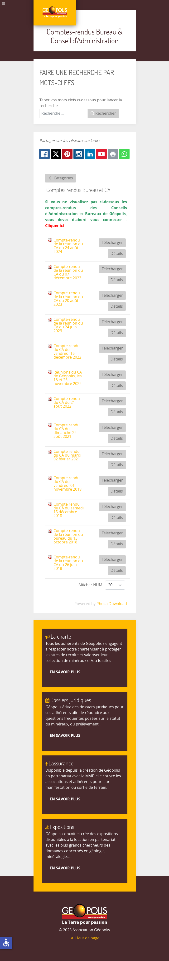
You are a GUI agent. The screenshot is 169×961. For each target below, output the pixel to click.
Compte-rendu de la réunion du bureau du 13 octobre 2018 (68, 536)
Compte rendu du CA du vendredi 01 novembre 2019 (67, 484)
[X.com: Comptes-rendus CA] (56, 154)
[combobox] (63, 113)
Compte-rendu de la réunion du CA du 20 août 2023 (68, 299)
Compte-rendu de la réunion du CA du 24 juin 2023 (68, 325)
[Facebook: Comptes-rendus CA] (44, 154)
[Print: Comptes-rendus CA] (113, 154)
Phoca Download (112, 603)
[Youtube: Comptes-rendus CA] (101, 154)
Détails (117, 253)
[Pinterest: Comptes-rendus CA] (67, 154)
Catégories (60, 178)
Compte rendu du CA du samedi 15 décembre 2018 (68, 510)
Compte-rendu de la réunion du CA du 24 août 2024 (68, 246)
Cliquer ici (54, 225)
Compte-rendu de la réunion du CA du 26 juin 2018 (68, 563)
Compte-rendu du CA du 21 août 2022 (66, 402)
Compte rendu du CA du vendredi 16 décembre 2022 (67, 352)
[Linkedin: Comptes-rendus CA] (90, 154)
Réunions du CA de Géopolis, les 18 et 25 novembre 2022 (67, 378)
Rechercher (103, 113)
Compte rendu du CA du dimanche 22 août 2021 (66, 431)
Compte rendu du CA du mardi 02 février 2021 (67, 455)
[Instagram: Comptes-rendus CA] (78, 154)
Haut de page (85, 938)
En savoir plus (65, 672)
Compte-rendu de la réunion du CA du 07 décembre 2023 (68, 272)
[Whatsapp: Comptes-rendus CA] (124, 154)
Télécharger (112, 242)
